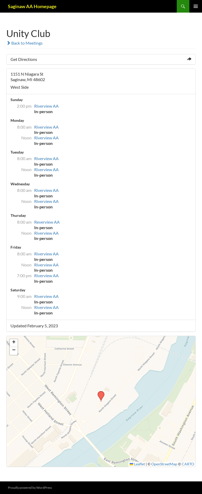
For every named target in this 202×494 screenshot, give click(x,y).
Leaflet (137, 464)
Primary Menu (195, 6)
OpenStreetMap (164, 464)
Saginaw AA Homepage (32, 6)
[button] (99, 392)
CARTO (188, 464)
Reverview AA (47, 221)
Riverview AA (46, 105)
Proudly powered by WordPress (30, 488)
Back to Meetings (24, 42)
